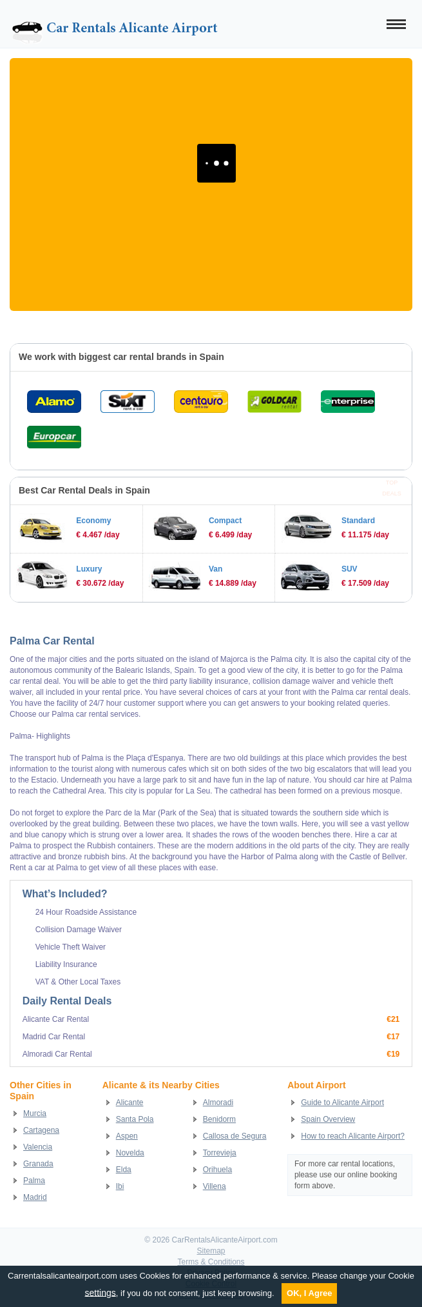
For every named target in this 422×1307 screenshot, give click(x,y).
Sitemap (211, 1250)
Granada (38, 1163)
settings (100, 1292)
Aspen (127, 1136)
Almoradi (218, 1102)
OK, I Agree (309, 1293)
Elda (123, 1169)
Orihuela (217, 1169)
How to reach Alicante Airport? (353, 1136)
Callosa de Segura (235, 1136)
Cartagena (41, 1130)
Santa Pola (135, 1119)
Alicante (130, 1102)
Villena (214, 1186)
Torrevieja (219, 1152)
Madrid (35, 1197)
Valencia (37, 1147)
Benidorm (219, 1119)
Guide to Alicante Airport (342, 1102)
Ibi (120, 1186)
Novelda (130, 1152)
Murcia (34, 1113)
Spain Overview (328, 1119)
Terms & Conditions (210, 1261)
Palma (34, 1180)
